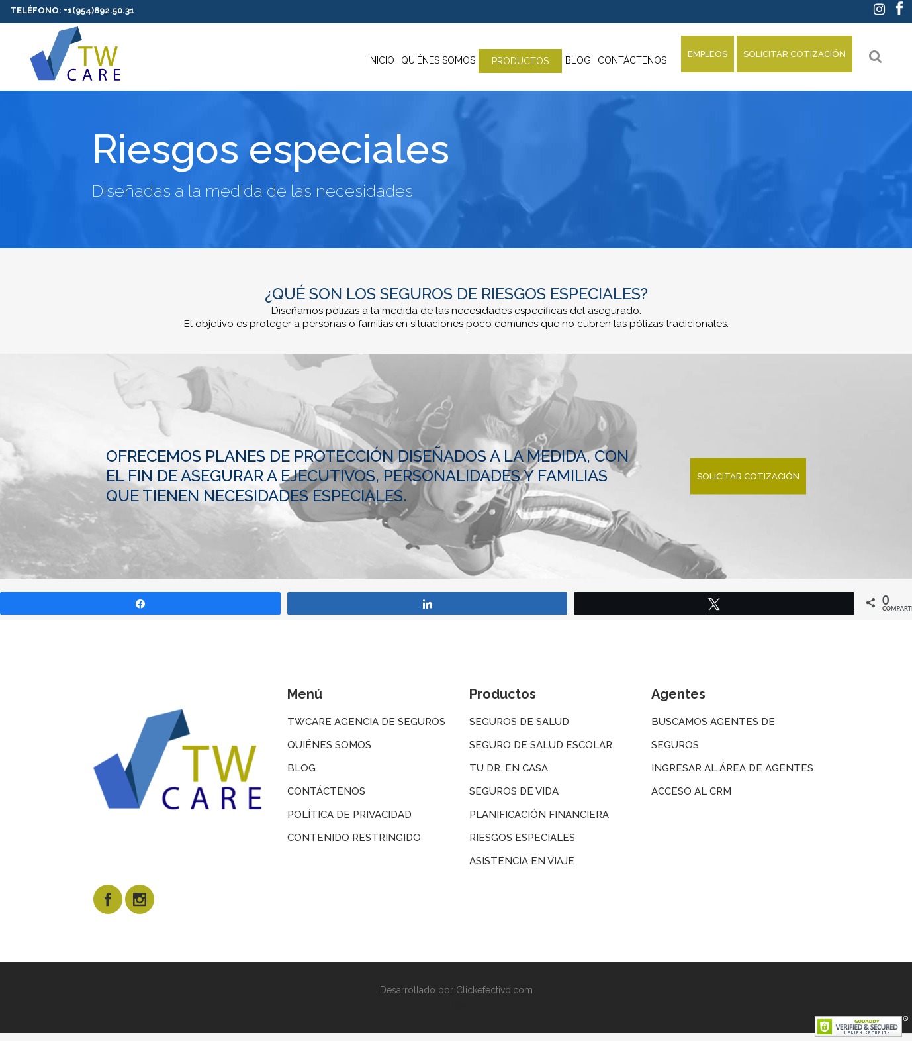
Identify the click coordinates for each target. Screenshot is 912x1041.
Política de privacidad (349, 814)
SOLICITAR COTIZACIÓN (794, 54)
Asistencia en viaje (521, 861)
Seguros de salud (519, 722)
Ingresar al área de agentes (732, 768)
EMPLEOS (707, 54)
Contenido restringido (354, 838)
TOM (456, 1006)
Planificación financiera (539, 814)
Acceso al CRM (691, 791)
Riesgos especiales (522, 838)
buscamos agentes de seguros (713, 733)
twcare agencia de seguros (366, 722)
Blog (301, 768)
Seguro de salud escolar (540, 745)
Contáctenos (326, 791)
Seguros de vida (514, 791)
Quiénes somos (329, 745)
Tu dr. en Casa (508, 768)
